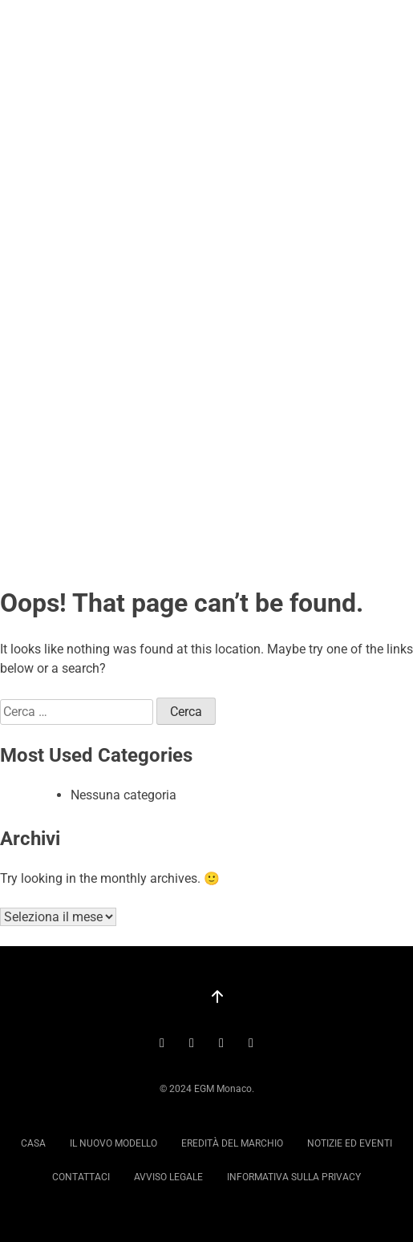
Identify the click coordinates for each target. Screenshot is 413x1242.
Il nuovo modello (113, 1143)
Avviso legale (168, 1177)
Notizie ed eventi (349, 1143)
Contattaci (81, 1177)
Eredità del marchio (232, 1143)
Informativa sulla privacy (294, 1177)
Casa (33, 1143)
